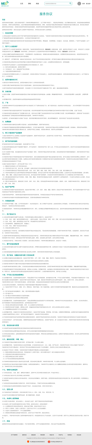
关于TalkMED (14, 435)
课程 (29, 3)
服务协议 (24, 435)
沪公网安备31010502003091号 (37, 441)
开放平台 (61, 435)
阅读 (37, 3)
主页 (21, 3)
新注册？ (88, 3)
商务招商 (42, 435)
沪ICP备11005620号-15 (56, 441)
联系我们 (70, 435)
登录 (83, 3)
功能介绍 (52, 435)
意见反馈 (79, 435)
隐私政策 (47, 49)
